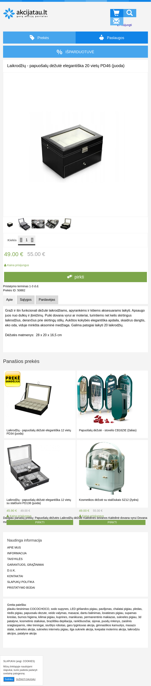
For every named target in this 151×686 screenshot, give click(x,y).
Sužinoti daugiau (25, 679)
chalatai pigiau (122, 609)
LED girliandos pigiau (83, 609)
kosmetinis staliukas (32, 621)
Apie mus (14, 547)
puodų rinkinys (111, 621)
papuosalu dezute (35, 613)
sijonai (96, 621)
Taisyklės (15, 559)
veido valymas (57, 613)
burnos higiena (27, 617)
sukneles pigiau (127, 617)
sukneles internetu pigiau (52, 629)
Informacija (17, 553)
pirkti (75, 276)
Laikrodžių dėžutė (71, 517)
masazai (73, 613)
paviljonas (105, 609)
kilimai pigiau (46, 617)
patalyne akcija (27, 633)
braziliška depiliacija (59, 621)
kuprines (61, 617)
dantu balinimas (90, 613)
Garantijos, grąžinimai (25, 564)
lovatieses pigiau (112, 613)
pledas (137, 609)
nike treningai (35, 625)
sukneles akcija (25, 629)
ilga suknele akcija (81, 629)
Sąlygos (26, 299)
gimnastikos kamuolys (110, 625)
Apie (9, 299)
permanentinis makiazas (99, 617)
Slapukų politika (20, 581)
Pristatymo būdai (21, 587)
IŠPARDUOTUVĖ (75, 52)
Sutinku (9, 679)
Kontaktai (15, 576)
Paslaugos (111, 37)
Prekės (39, 37)
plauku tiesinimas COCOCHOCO (28, 609)
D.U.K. (11, 570)
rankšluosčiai (82, 621)
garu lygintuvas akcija (80, 625)
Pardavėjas (47, 299)
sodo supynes (59, 609)
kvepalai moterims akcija (110, 629)
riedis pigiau (15, 613)
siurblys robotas (55, 625)
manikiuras (76, 617)
